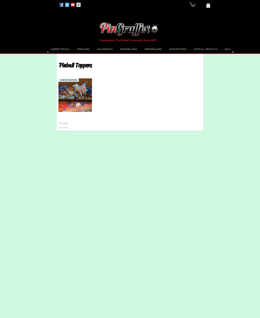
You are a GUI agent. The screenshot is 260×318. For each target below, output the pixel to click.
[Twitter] (67, 5)
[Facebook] (61, 5)
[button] (192, 4)
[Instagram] (78, 5)
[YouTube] (73, 5)
